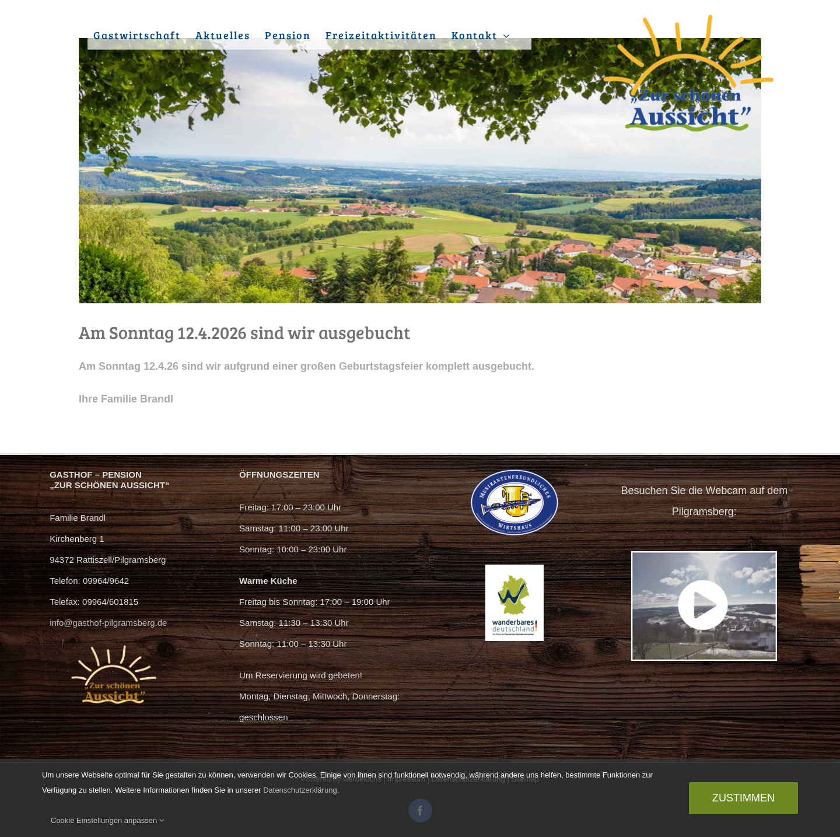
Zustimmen (743, 798)
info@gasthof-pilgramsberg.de (108, 623)
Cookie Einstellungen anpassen (107, 820)
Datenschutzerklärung (300, 790)
